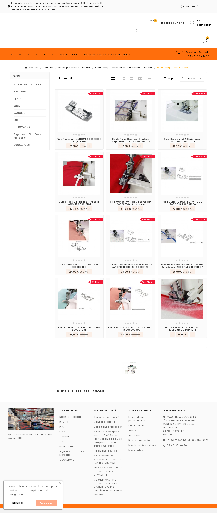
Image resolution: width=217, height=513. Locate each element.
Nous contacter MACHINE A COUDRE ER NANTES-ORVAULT (108, 464)
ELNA (17, 111)
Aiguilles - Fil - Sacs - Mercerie (29, 141)
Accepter (47, 503)
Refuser (18, 503)
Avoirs (132, 435)
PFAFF (17, 104)
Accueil (16, 81)
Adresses (134, 440)
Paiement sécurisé (105, 456)
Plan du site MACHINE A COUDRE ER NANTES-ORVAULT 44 (108, 476)
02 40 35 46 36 (177, 450)
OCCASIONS (22, 150)
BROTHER (20, 97)
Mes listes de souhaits (142, 450)
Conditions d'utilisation (108, 432)
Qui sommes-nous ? (106, 422)
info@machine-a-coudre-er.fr (187, 445)
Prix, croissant (192, 83)
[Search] (135, 30)
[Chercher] (104, 30)
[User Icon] (199, 22)
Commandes (136, 430)
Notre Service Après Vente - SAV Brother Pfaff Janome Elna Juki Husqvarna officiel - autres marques (108, 444)
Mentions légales (104, 427)
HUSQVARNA (22, 132)
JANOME (19, 118)
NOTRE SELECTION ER (27, 89)
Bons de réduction (139, 445)
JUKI (17, 125)
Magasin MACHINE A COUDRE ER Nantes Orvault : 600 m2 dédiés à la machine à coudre (108, 492)
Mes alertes (135, 455)
